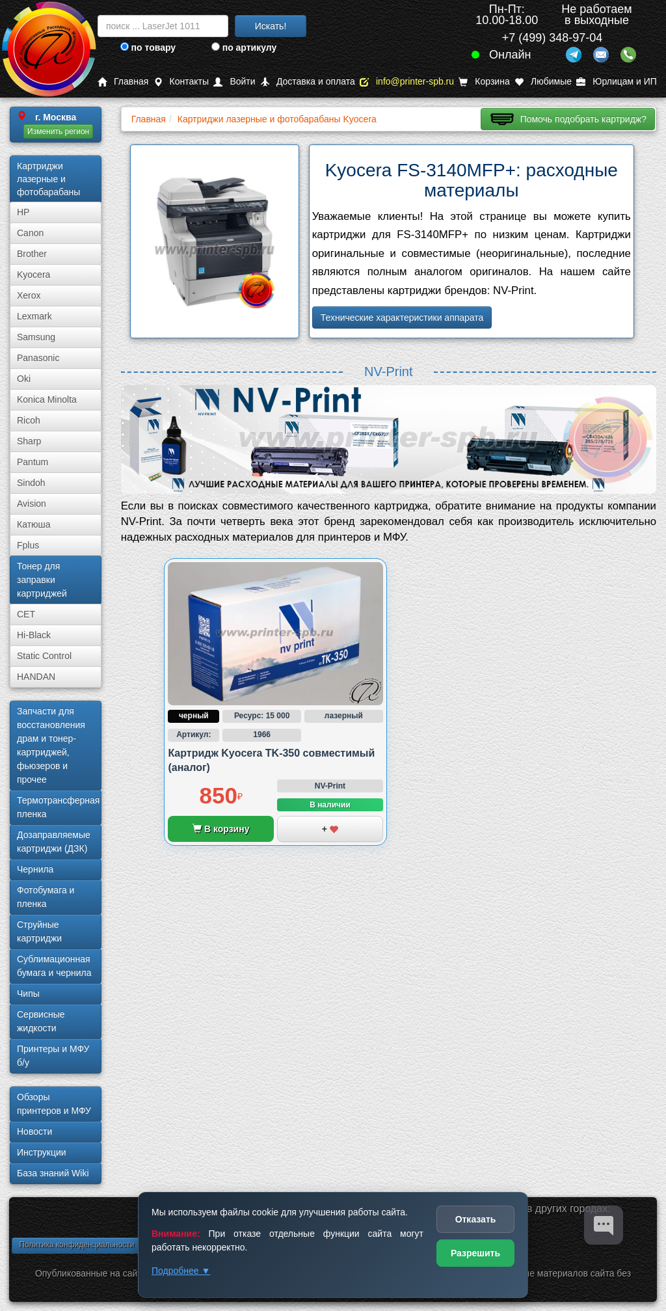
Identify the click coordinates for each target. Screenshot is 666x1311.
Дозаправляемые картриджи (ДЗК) (53, 842)
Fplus (28, 545)
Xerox (29, 295)
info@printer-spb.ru (407, 81)
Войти (234, 81)
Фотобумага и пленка (45, 897)
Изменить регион (58, 131)
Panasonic (38, 358)
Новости (34, 1131)
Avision (31, 503)
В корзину (221, 829)
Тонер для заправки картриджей (42, 580)
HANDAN (36, 676)
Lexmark (34, 316)
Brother (32, 254)
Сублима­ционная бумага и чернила (54, 966)
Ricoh (28, 420)
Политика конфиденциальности (76, 1244)
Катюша (34, 524)
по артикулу (244, 47)
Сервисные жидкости (41, 1021)
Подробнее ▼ (181, 1270)
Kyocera (33, 274)
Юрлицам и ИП (616, 81)
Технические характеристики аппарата (402, 317)
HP (23, 212)
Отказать (475, 1219)
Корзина (484, 81)
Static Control (44, 656)
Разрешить (475, 1253)
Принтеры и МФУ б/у (53, 1056)
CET (26, 614)
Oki (24, 378)
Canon (30, 233)
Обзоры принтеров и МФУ (54, 1104)
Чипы (28, 993)
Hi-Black (34, 635)
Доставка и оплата (307, 81)
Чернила (35, 869)
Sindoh (31, 483)
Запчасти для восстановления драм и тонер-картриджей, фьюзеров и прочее (51, 745)
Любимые (543, 81)
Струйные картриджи (39, 931)
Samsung (36, 337)
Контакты (181, 81)
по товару (148, 47)
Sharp (29, 441)
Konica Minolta (47, 399)
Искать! (271, 26)
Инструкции (41, 1152)
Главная (123, 81)
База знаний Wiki (53, 1173)
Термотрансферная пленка (58, 807)
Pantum (32, 462)
